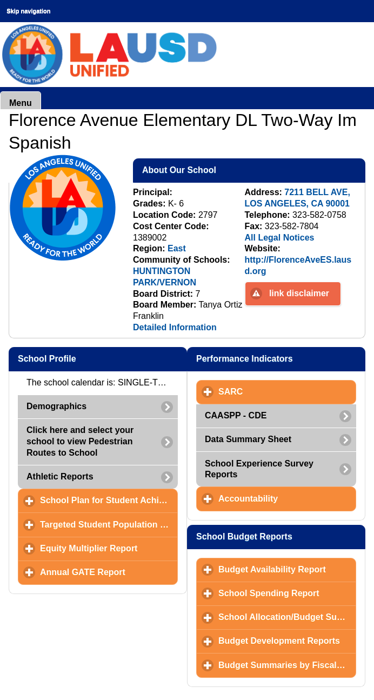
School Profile (99, 358)
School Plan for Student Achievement (109, 500)
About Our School (232, 170)
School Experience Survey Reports (259, 469)
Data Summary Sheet (248, 439)
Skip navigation (28, 11)
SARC (281, 391)
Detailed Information (175, 327)
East (177, 248)
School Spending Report (287, 593)
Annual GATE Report (109, 572)
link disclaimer (299, 293)
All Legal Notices (280, 237)
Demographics (56, 406)
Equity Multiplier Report (109, 548)
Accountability (287, 498)
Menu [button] (20, 103)
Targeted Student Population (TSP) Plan (109, 524)
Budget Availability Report (287, 569)
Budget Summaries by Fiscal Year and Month (287, 665)
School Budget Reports (280, 536)
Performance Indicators (280, 358)
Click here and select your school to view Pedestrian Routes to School (79, 441)
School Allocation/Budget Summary (287, 617)
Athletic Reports (60, 476)
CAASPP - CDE (235, 415)
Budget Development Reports (287, 640)
